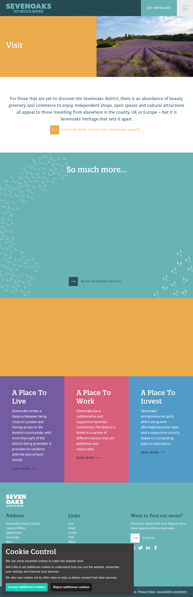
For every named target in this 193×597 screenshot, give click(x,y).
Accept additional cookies (26, 587)
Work (71, 528)
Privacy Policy (147, 592)
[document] (96, 249)
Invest (72, 533)
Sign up (149, 538)
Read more (21, 468)
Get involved (159, 8)
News (71, 542)
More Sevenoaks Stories (101, 281)
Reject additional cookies (71, 587)
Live (71, 524)
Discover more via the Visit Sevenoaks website (101, 130)
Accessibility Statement (172, 592)
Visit (71, 537)
